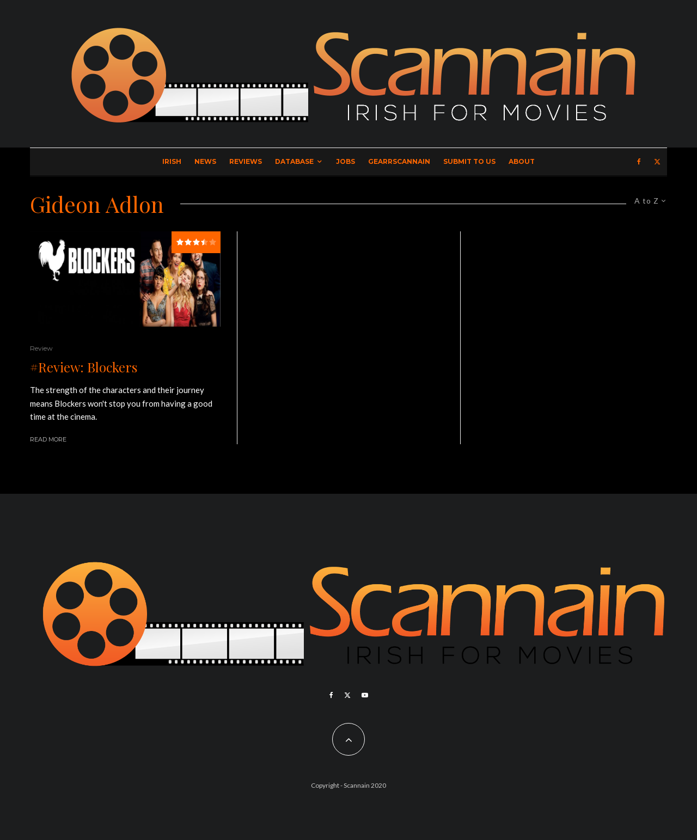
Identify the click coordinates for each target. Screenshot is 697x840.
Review (41, 348)
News (205, 161)
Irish (171, 161)
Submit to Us (469, 161)
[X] (657, 161)
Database (294, 161)
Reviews (245, 161)
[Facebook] (639, 161)
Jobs (345, 161)
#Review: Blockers (83, 367)
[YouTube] (365, 695)
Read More (48, 439)
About (522, 161)
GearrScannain (399, 161)
